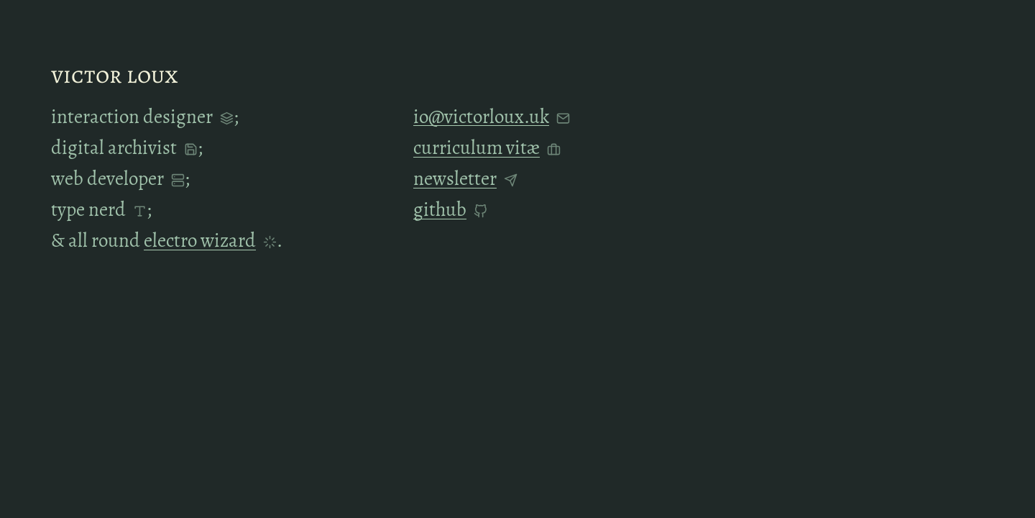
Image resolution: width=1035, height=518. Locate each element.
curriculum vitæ (476, 148)
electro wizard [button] (200, 240)
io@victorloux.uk (481, 117)
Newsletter (455, 178)
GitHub (439, 209)
